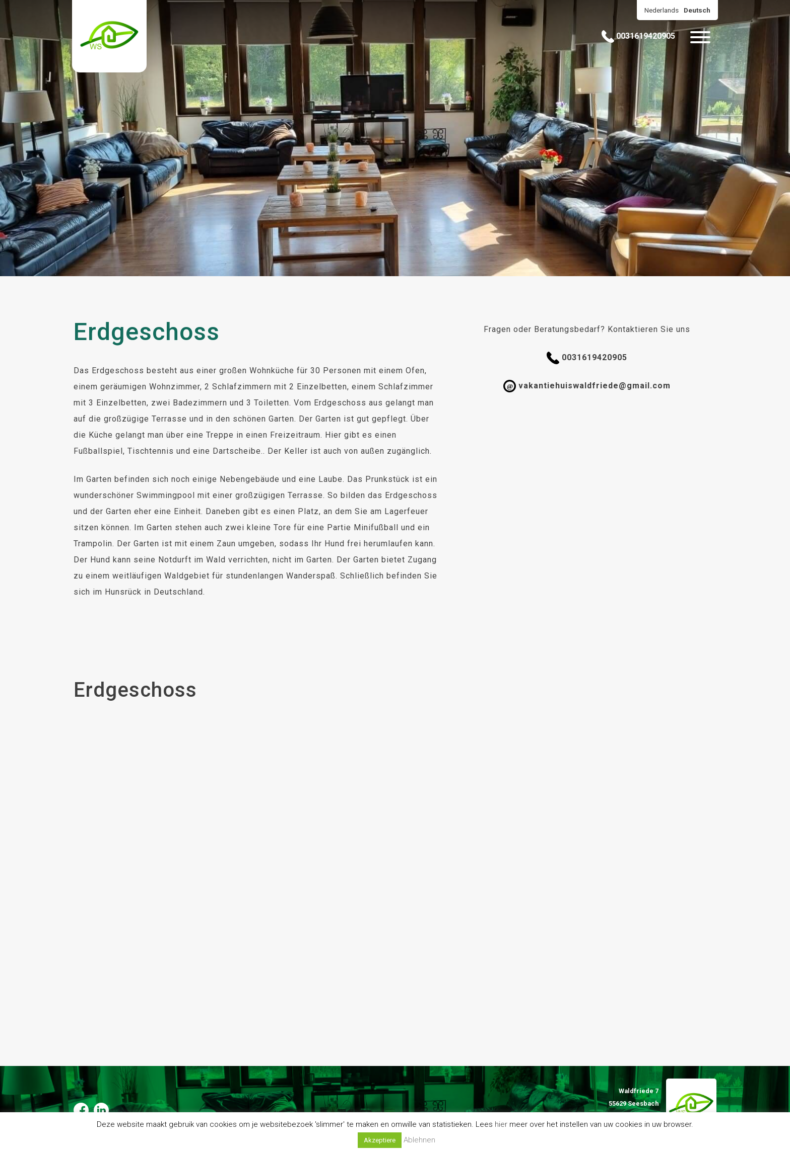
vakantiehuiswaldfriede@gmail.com (587, 386)
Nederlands (661, 10)
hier (501, 1124)
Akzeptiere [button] (380, 1140)
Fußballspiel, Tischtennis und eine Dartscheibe (167, 451)
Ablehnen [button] (419, 1139)
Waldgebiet (187, 576)
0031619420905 (638, 36)
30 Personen (335, 370)
